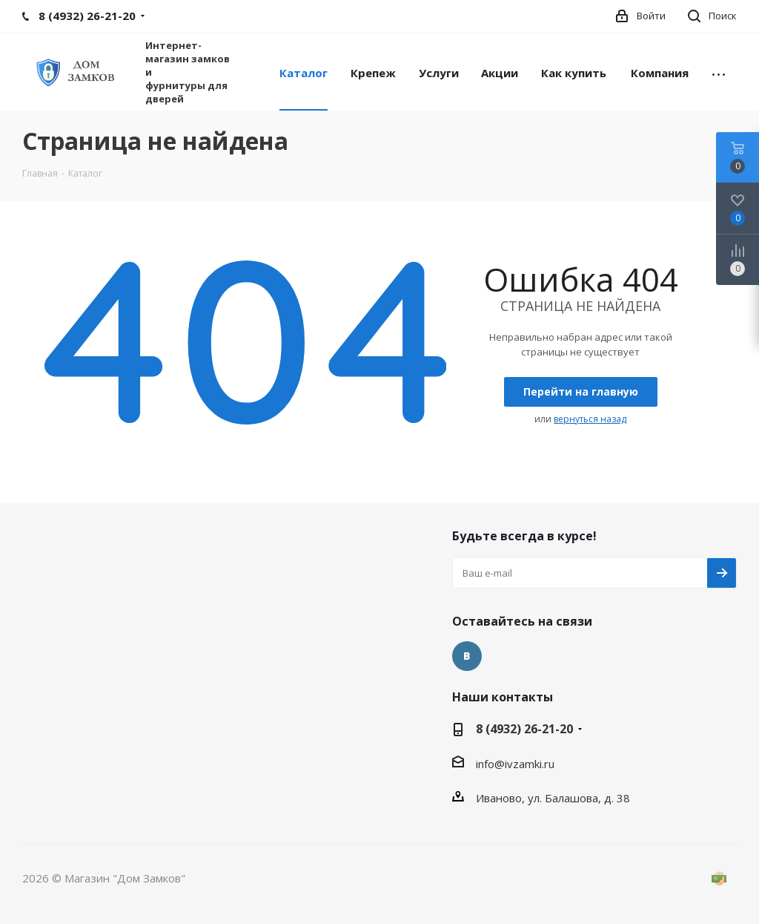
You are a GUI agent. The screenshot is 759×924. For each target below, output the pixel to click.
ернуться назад (590, 419)
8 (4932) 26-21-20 (524, 729)
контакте (467, 656)
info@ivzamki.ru (515, 763)
